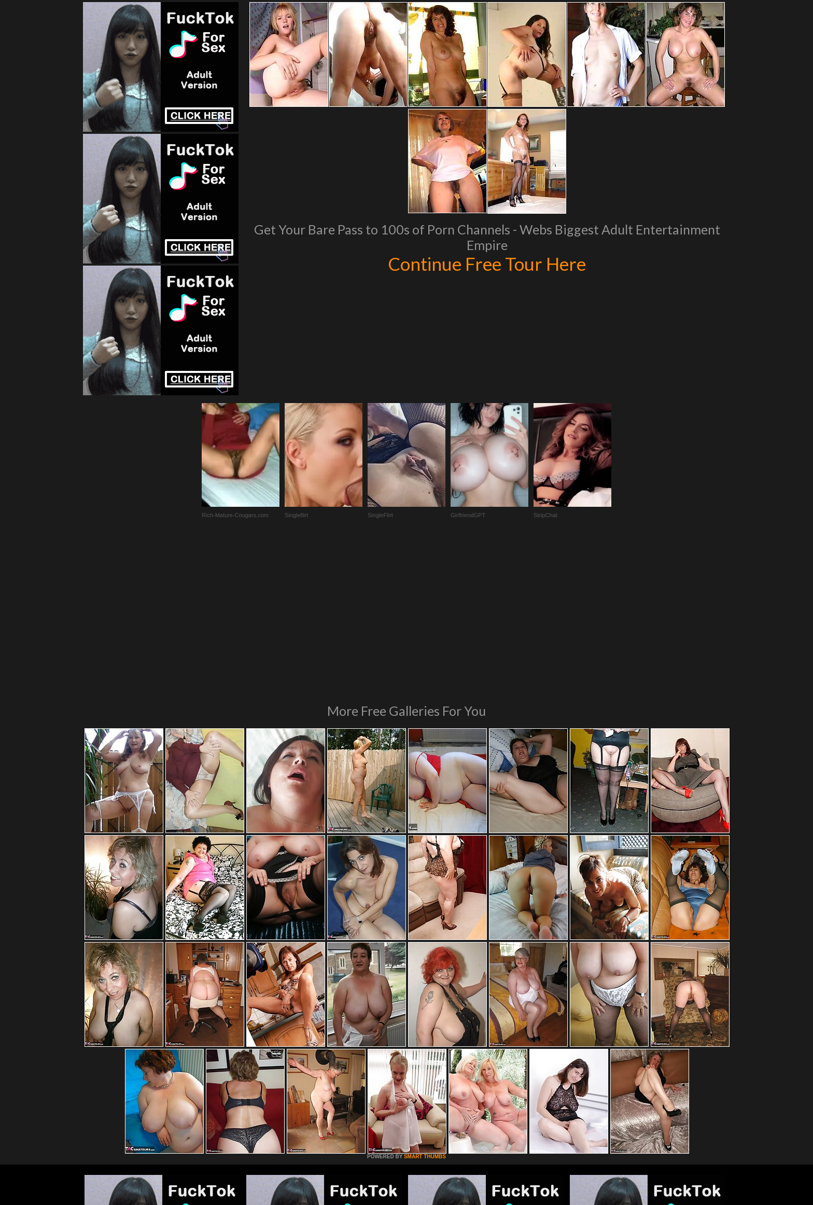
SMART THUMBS (425, 1015)
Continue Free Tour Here (487, 263)
